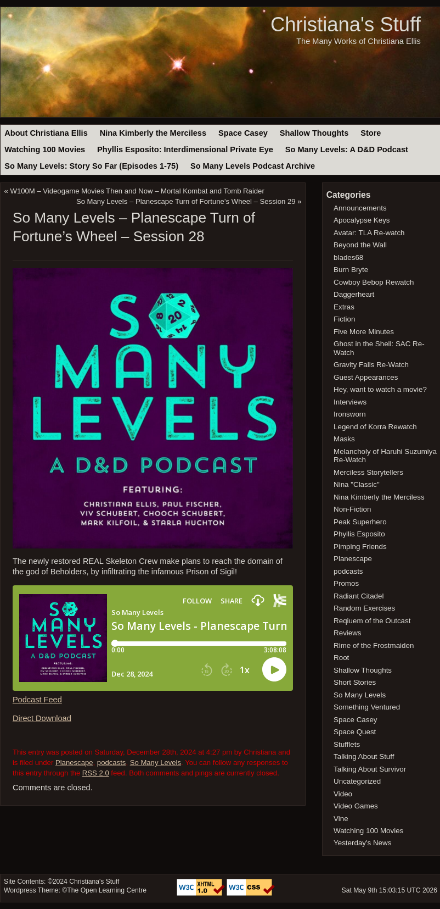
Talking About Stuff (364, 756)
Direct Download (42, 718)
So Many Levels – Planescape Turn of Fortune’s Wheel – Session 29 (186, 201)
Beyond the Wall (360, 245)
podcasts (111, 762)
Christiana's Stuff (345, 24)
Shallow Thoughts (314, 133)
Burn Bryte (351, 269)
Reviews (347, 633)
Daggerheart (354, 294)
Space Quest (355, 732)
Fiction (344, 319)
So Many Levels (155, 762)
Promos (346, 583)
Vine (341, 818)
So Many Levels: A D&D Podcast (346, 149)
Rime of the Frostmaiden (374, 645)
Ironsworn (350, 414)
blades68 (348, 257)
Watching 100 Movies (44, 149)
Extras (344, 307)
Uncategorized (357, 781)
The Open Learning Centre (106, 890)
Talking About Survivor (370, 769)
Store (370, 133)
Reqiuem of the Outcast (372, 621)
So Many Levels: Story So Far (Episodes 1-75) (91, 166)
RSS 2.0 (95, 773)
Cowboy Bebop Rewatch (374, 282)
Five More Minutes (364, 332)
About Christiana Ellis (45, 133)
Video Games (356, 806)
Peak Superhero (360, 522)
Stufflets (347, 744)
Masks (344, 439)
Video (343, 794)
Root (341, 657)
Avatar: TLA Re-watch (369, 233)
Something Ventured (367, 707)
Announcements (360, 208)
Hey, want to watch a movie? (380, 389)
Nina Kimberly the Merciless (153, 133)
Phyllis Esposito (359, 534)
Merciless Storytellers (368, 472)
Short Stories (355, 682)
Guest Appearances (366, 377)
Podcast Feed (37, 699)
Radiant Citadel (358, 596)
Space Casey (243, 133)
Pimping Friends (360, 546)
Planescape (74, 762)
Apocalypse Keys (362, 220)
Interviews (350, 402)
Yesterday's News (362, 843)
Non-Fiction (352, 509)
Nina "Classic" (357, 484)
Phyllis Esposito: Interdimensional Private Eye (185, 149)
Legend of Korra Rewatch (375, 427)
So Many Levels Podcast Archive (252, 166)
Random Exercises (364, 608)
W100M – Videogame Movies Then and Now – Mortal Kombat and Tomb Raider (137, 191)
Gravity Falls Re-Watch (371, 365)
